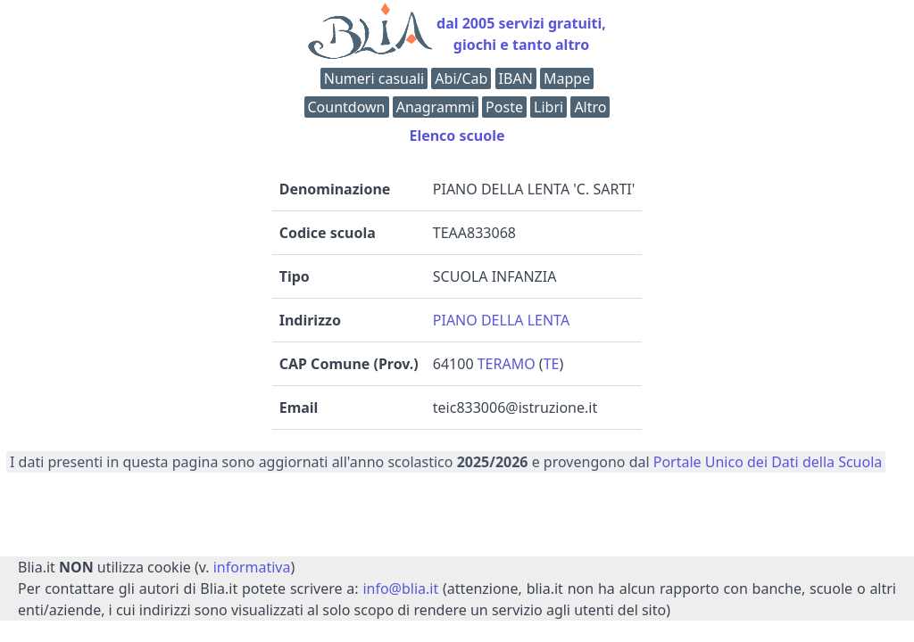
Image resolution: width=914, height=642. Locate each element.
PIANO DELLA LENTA (501, 320)
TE (552, 364)
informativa (252, 567)
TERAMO (507, 364)
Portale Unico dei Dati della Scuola (768, 462)
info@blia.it (400, 588)
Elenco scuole (456, 135)
